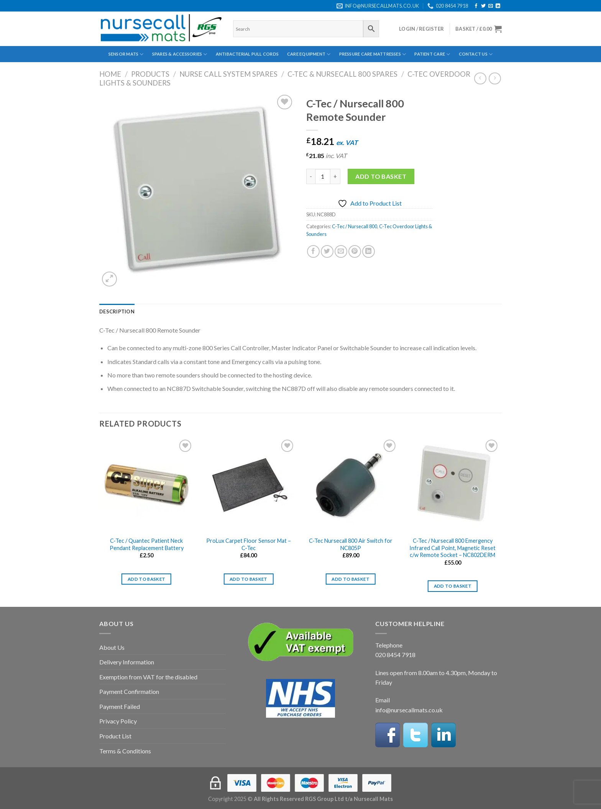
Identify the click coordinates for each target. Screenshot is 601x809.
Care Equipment (309, 54)
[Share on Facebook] (313, 251)
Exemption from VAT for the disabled (148, 676)
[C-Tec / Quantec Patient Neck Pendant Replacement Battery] (146, 485)
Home (110, 74)
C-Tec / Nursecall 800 (354, 226)
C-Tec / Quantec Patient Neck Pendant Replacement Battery (147, 544)
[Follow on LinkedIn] (498, 6)
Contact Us (476, 54)
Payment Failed (119, 706)
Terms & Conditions (125, 751)
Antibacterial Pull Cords (247, 53)
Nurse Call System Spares (228, 74)
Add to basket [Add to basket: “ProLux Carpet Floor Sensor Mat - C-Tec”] (249, 579)
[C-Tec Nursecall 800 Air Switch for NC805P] (350, 485)
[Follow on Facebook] (476, 6)
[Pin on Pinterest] (354, 251)
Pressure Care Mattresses (372, 54)
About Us (112, 647)
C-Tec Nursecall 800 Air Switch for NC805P (350, 544)
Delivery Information (126, 662)
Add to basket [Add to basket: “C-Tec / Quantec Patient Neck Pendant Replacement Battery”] (147, 579)
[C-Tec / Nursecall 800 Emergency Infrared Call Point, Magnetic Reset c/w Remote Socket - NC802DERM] (453, 485)
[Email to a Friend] (341, 251)
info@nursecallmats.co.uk (409, 709)
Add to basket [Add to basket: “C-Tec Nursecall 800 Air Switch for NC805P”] (350, 579)
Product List (115, 736)
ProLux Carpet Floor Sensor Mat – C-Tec (248, 544)
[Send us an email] (490, 6)
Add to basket (380, 176)
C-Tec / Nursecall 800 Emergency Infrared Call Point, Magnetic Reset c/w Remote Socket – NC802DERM (452, 547)
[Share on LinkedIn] (368, 251)
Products (150, 74)
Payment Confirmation (129, 691)
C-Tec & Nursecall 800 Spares (342, 74)
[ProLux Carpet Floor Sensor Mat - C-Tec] (248, 485)
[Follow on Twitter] (483, 6)
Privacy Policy (118, 721)
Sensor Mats (126, 54)
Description (117, 311)
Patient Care (432, 54)
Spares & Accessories (179, 54)
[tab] (117, 311)
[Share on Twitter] (327, 251)
